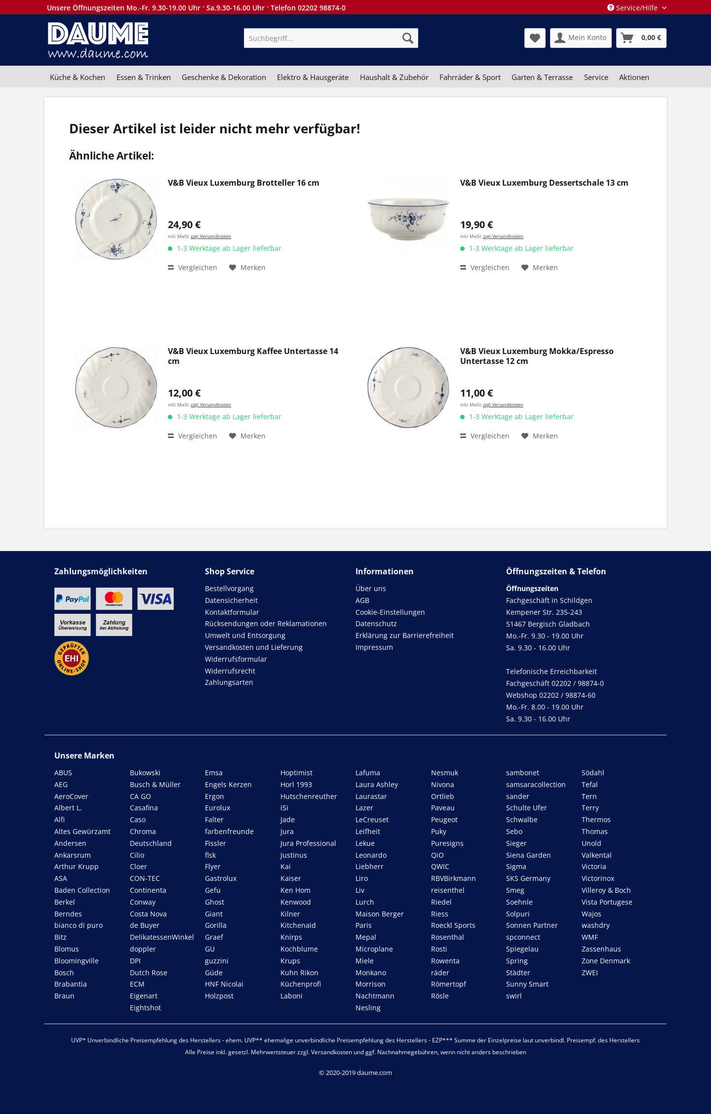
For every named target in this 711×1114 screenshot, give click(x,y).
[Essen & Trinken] (143, 77)
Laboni (291, 995)
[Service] (596, 77)
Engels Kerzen (228, 784)
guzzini (217, 960)
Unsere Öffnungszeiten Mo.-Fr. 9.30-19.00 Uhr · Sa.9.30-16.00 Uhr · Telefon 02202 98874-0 (196, 7)
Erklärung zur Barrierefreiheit (405, 635)
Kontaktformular (232, 612)
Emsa (214, 772)
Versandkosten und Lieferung (254, 647)
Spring (517, 960)
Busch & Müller (155, 784)
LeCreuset (372, 819)
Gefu (213, 890)
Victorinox (598, 878)
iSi (284, 807)
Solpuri (518, 913)
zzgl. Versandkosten (211, 236)
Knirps (291, 937)
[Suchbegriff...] (331, 38)
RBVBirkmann (453, 878)
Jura (287, 831)
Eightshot (145, 1007)
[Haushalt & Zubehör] (394, 77)
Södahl (593, 772)
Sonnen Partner (532, 925)
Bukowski (145, 772)
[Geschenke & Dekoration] (224, 77)
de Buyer (144, 925)
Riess (439, 913)
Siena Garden (528, 855)
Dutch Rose (148, 972)
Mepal (366, 937)
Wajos (591, 913)
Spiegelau (522, 949)
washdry (596, 925)
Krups (290, 960)
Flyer (213, 866)
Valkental (597, 855)
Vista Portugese (607, 902)
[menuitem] (331, 38)
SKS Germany (528, 878)
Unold (591, 843)
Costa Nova (148, 913)
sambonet (522, 772)
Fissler (215, 843)
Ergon (214, 796)
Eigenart (144, 995)
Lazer (364, 807)
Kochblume (299, 949)
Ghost (214, 902)
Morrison (371, 984)
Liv (360, 890)
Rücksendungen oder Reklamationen (266, 623)
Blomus (66, 949)
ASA (60, 878)
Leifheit (368, 831)
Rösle (440, 995)
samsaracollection (536, 784)
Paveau (443, 807)
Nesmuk (444, 772)
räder (440, 972)
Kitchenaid (298, 925)
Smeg (515, 890)
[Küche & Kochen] (77, 77)
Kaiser (290, 878)
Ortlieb (442, 796)
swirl (514, 995)
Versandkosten (331, 1052)
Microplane (374, 949)
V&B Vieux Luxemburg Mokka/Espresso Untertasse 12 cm (537, 356)
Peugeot (444, 819)
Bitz (60, 937)
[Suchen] (407, 38)
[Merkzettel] (535, 38)
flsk (210, 855)
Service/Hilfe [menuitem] (633, 7)
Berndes (68, 913)
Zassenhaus (601, 949)
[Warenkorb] (641, 38)
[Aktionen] (634, 77)
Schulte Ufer (526, 807)
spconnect (523, 937)
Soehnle (519, 902)
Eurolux (217, 807)
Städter (518, 972)
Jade (287, 819)
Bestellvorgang (229, 588)
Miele (365, 960)
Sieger (516, 843)
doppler (143, 949)
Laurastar (371, 796)
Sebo (514, 831)
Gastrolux (221, 878)
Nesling (368, 1007)
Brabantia (70, 984)
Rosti (439, 949)
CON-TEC (145, 878)
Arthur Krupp (76, 866)
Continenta (148, 890)
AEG (61, 784)
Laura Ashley (377, 784)
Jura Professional (308, 843)
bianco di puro (78, 925)
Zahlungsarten (229, 682)
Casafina (144, 807)
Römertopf (448, 984)
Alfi (59, 819)
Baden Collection (82, 890)
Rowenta (445, 960)
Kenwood (295, 902)
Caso (138, 819)
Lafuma (368, 772)
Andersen (70, 843)
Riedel (441, 902)
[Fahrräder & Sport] (470, 77)
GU (210, 949)
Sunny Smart (527, 984)
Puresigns (447, 843)
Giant (214, 913)
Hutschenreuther (308, 796)
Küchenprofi (300, 984)
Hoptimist (296, 772)
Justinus (293, 855)
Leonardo (371, 855)
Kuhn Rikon (299, 972)
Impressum (374, 647)
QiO (437, 855)
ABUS (63, 772)
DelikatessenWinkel (162, 937)
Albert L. (68, 807)
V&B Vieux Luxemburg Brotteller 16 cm (243, 183)
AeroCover (71, 796)
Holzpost (219, 995)
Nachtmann (375, 995)
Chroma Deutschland (151, 837)
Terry (590, 807)
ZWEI (590, 972)
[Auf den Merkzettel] (247, 268)
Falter (214, 819)
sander (517, 796)
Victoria (594, 866)
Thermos (596, 819)
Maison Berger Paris (380, 919)
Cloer (138, 866)
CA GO (140, 796)
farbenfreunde (229, 831)
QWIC (440, 866)
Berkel (64, 902)
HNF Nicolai (224, 984)
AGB (362, 600)
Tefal (590, 784)
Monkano (371, 972)
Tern (589, 796)
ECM (137, 984)
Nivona (442, 784)
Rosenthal (447, 937)
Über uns (371, 588)
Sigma (516, 866)
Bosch (64, 972)
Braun (64, 995)
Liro (362, 878)
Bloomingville (76, 960)
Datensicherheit (231, 600)
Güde (214, 972)
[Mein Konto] (581, 38)
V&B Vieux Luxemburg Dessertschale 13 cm (544, 183)
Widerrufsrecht (230, 671)
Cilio (137, 855)
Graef (214, 937)
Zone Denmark (606, 960)
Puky (438, 831)
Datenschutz (376, 623)
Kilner (290, 913)
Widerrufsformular (236, 659)
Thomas (595, 831)
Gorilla (216, 925)
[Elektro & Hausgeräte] (313, 77)
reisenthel (448, 890)
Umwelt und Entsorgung (245, 635)
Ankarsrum (72, 855)
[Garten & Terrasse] (542, 77)
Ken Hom (295, 890)
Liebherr (370, 866)
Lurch (365, 902)
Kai (285, 866)
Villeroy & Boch (606, 890)
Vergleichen (192, 267)
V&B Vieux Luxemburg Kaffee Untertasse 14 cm (253, 356)
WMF (590, 937)
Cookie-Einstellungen (390, 612)
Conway (143, 902)
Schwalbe (522, 819)
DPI (135, 960)
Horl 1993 (296, 784)
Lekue (365, 843)
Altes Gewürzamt (82, 831)
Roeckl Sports (453, 925)
